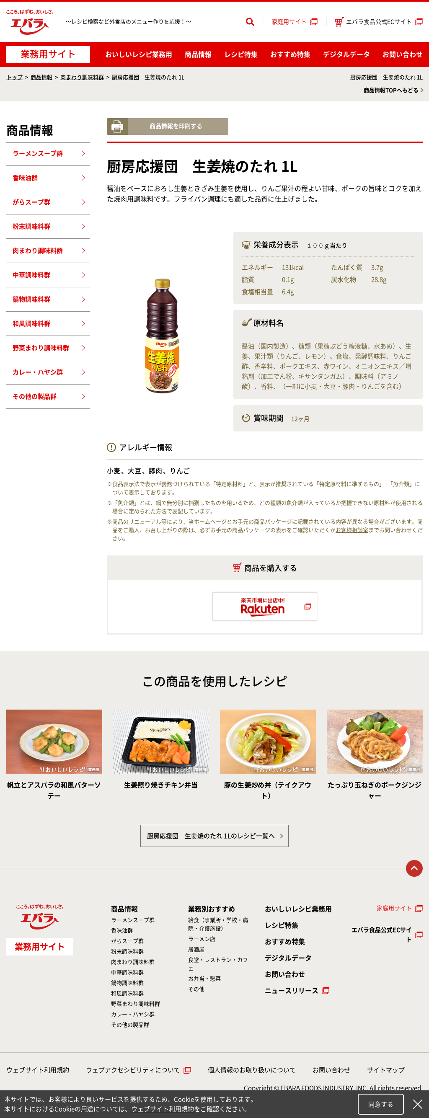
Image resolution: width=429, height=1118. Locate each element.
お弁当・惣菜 (204, 978)
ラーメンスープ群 (38, 153)
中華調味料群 (31, 275)
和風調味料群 (31, 323)
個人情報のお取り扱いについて (252, 1070)
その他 (196, 989)
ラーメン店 (201, 939)
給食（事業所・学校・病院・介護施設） (218, 924)
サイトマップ (386, 1070)
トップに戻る (414, 868)
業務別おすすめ (211, 909)
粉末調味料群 (31, 226)
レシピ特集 (241, 54)
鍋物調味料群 (31, 299)
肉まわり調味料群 (82, 77)
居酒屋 (196, 949)
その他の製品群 (35, 396)
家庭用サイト (289, 22)
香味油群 (25, 178)
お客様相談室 (352, 530)
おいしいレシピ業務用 (298, 909)
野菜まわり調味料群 (41, 348)
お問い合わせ (402, 54)
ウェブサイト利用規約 (37, 1070)
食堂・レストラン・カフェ (218, 964)
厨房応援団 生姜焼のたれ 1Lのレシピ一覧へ (211, 836)
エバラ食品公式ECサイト (373, 22)
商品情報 (198, 54)
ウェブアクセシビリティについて (133, 1070)
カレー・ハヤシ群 (38, 372)
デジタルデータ (346, 54)
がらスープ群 (31, 202)
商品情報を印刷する (176, 126)
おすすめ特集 (290, 54)
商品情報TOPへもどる (391, 90)
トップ (14, 77)
